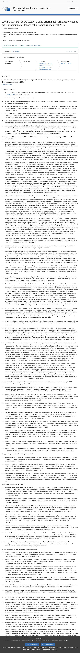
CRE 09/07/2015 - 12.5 (45, 65)
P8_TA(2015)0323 (66, 63)
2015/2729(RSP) (15, 51)
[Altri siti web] (72, 2)
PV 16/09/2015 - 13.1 (45, 67)
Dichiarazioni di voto (45, 69)
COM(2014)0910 (10, 94)
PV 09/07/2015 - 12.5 (45, 63)
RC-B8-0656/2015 (36, 45)
